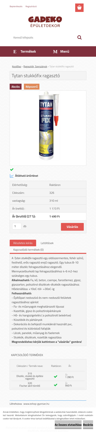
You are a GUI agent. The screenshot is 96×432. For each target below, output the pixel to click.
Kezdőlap (16, 66)
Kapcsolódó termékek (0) (28, 249)
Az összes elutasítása (68, 424)
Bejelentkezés (16, 6)
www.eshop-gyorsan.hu (36, 404)
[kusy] (16, 226)
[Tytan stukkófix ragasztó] (48, 92)
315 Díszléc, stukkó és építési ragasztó (29, 375)
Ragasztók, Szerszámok (35, 66)
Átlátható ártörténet (24, 176)
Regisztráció (31, 6)
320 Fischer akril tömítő (30, 384)
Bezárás (88, 424)
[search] (79, 37)
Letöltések (47, 243)
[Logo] (46, 21)
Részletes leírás (22, 243)
